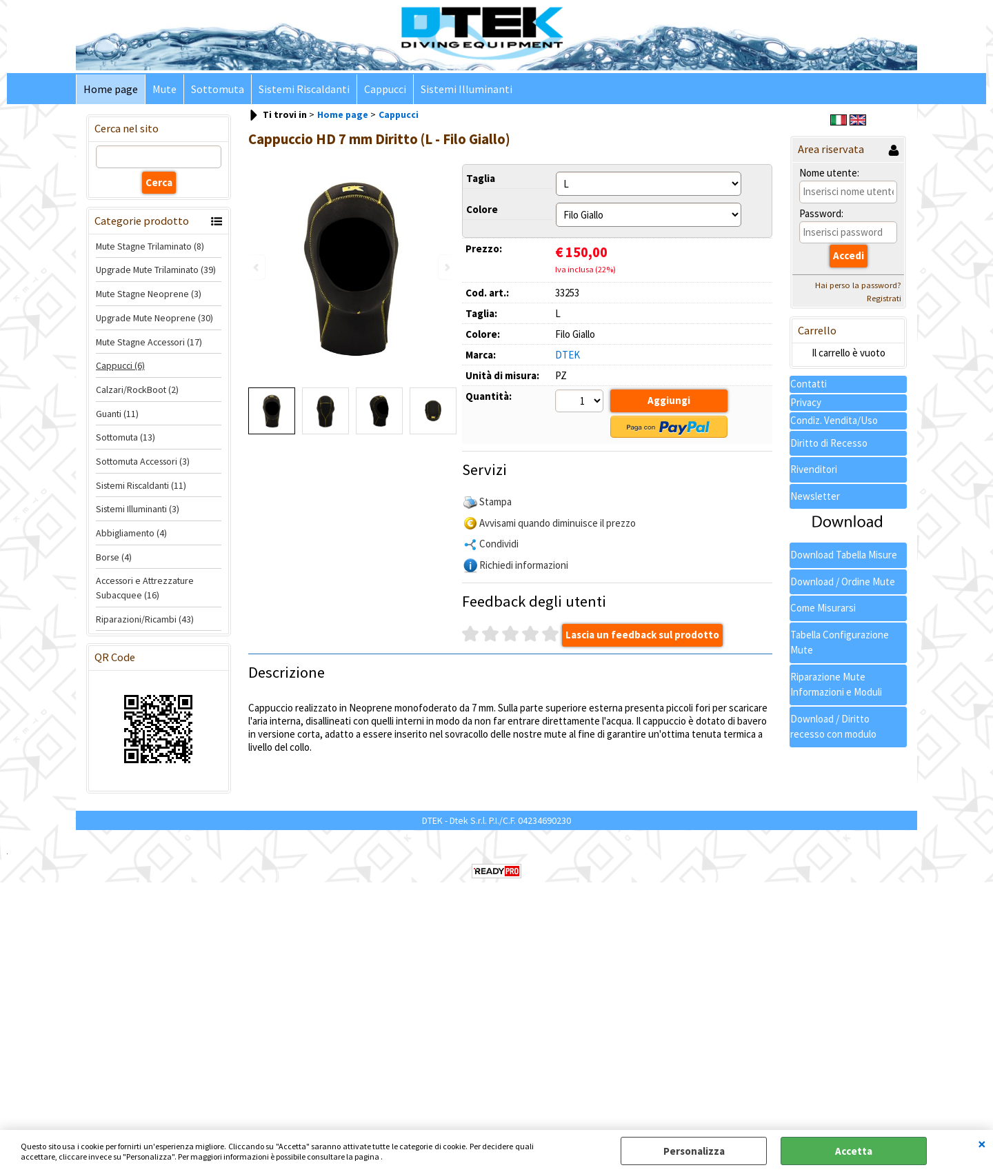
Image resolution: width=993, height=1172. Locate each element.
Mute (164, 89)
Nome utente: (829, 172)
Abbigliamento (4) (131, 533)
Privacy (805, 402)
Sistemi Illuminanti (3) (137, 509)
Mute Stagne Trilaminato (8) (150, 246)
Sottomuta (217, 89)
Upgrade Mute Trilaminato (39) (156, 269)
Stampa (495, 501)
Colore (482, 209)
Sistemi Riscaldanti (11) (141, 485)
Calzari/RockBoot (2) (137, 389)
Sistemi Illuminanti (466, 89)
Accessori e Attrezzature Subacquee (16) (145, 587)
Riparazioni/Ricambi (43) (145, 619)
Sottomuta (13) (125, 437)
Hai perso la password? (858, 285)
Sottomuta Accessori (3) (143, 461)
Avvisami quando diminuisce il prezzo (557, 522)
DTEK (567, 354)
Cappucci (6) (120, 365)
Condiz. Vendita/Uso (834, 420)
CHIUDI (982, 1144)
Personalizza (694, 1151)
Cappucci (385, 89)
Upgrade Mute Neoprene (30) (154, 318)
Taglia (480, 178)
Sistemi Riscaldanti (304, 89)
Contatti (808, 383)
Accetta (853, 1151)
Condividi (499, 543)
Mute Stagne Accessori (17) (149, 342)
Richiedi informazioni (523, 565)
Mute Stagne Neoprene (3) (148, 293)
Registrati (884, 298)
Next (446, 267)
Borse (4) (114, 557)
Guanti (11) (117, 413)
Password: (821, 213)
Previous (257, 267)
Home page (110, 89)
